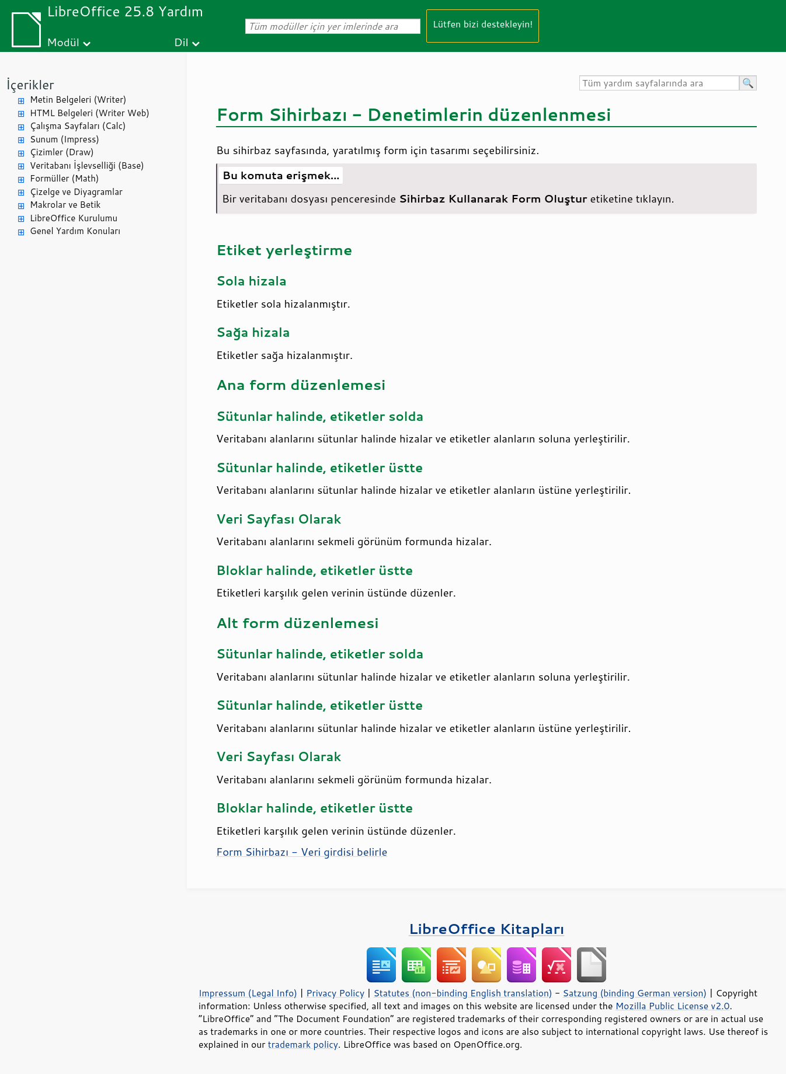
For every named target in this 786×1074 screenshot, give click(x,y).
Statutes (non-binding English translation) (462, 992)
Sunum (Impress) (64, 139)
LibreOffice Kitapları (487, 928)
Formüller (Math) (64, 178)
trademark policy (303, 1044)
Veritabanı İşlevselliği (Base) (87, 165)
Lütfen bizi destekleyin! (483, 23)
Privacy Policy (335, 992)
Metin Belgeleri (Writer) (78, 99)
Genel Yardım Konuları (75, 231)
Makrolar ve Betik (65, 204)
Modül (63, 42)
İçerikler (30, 84)
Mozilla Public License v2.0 (672, 1005)
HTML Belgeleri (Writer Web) (89, 113)
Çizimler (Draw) (62, 152)
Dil (181, 42)
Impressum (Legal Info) (248, 992)
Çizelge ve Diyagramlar (76, 192)
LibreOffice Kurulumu (73, 218)
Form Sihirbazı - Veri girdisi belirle (301, 851)
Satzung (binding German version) (635, 992)
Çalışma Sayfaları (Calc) (78, 126)
